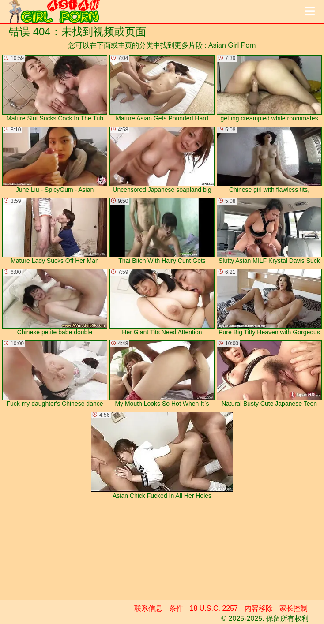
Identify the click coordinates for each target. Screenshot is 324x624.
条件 (176, 608)
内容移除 (259, 608)
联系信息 (148, 608)
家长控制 (293, 608)
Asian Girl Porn (232, 45)
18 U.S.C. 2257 (214, 608)
